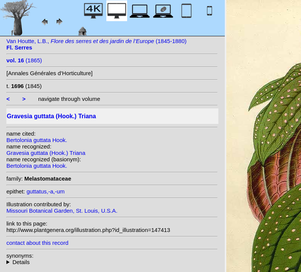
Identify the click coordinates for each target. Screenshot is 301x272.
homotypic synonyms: (112, 262)
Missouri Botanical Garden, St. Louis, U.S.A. (61, 210)
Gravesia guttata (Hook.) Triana (45, 153)
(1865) (24, 60)
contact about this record (37, 243)
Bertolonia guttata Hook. (36, 140)
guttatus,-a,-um (45, 191)
